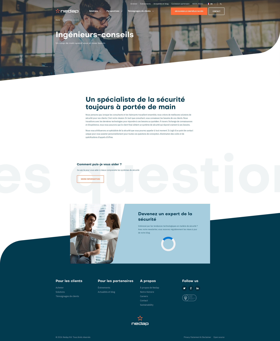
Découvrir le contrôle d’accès (189, 11)
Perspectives (115, 11)
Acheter (133, 4)
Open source (218, 337)
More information (90, 179)
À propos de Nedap (149, 287)
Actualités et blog (161, 4)
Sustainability (146, 304)
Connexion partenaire (180, 4)
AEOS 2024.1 (197, 4)
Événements (145, 4)
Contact (216, 11)
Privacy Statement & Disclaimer (197, 337)
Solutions (95, 11)
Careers (144, 296)
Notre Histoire (147, 292)
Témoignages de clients (141, 11)
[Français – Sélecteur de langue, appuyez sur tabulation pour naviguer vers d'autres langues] (211, 4)
